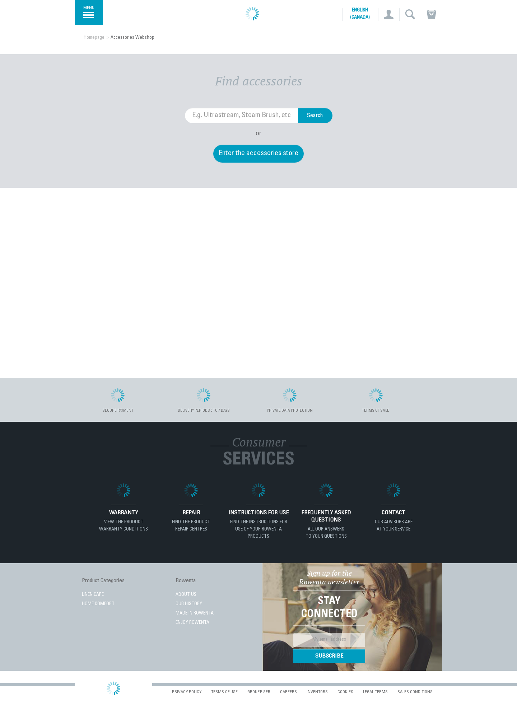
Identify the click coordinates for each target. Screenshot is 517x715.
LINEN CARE (93, 595)
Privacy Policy (186, 692)
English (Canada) (360, 14)
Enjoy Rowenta (192, 623)
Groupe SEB (258, 692)
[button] (388, 14)
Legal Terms (375, 692)
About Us (186, 595)
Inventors (317, 692)
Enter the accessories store (258, 153)
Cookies (345, 692)
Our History (189, 604)
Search (315, 115)
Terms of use (224, 692)
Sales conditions (415, 692)
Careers (288, 692)
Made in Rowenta (195, 613)
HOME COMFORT (98, 604)
